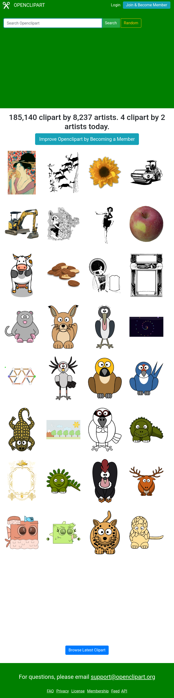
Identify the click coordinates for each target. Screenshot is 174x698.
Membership (98, 691)
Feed (115, 691)
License (78, 691)
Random (131, 23)
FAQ (50, 691)
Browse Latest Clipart (87, 650)
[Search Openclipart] (53, 23)
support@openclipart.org (123, 676)
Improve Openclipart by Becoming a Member (87, 139)
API (124, 691)
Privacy (62, 691)
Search (111, 23)
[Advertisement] (87, 68)
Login (115, 5)
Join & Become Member (146, 5)
